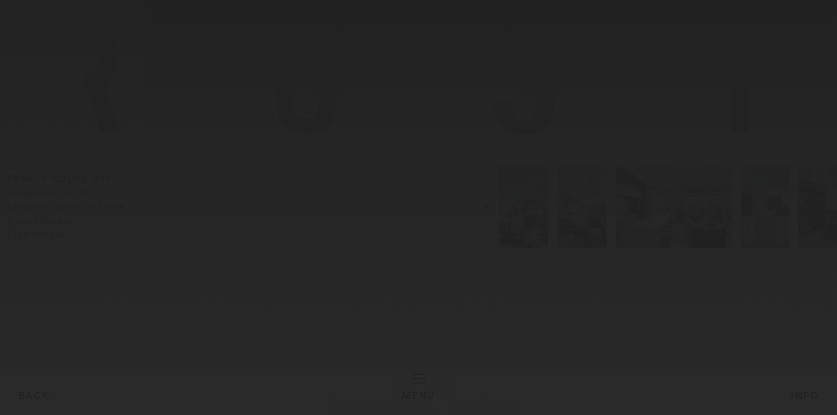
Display (32, 401)
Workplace (167, 401)
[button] (726, 241)
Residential (95, 401)
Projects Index (650, 401)
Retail (223, 401)
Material (725, 401)
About (775, 401)
